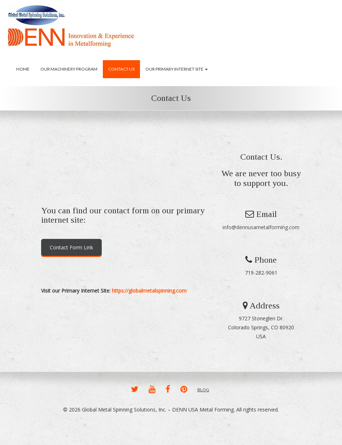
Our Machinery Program (68, 69)
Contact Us (121, 69)
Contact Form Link (71, 247)
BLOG (203, 389)
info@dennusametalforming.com (261, 227)
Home (23, 69)
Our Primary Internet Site (176, 69)
